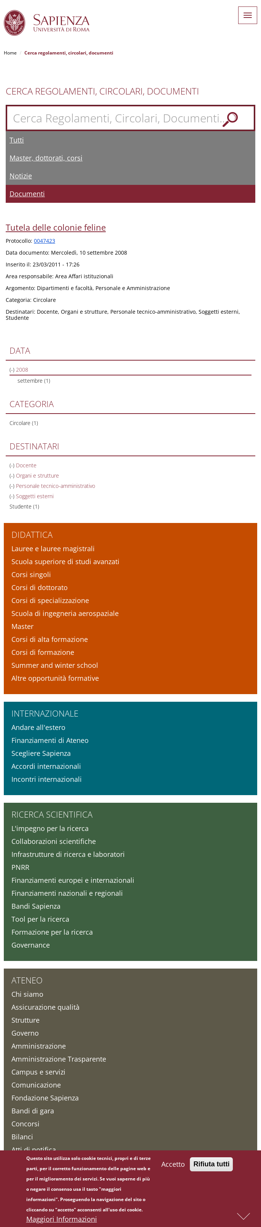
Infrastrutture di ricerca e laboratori (68, 854)
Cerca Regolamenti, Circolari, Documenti (102, 91)
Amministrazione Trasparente (58, 1058)
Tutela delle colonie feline (56, 227)
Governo (25, 1033)
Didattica (32, 534)
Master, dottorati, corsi (46, 157)
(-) (13, 369)
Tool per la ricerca (40, 919)
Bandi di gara (32, 1110)
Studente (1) (24, 506)
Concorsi (25, 1123)
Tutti (17, 139)
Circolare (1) (24, 423)
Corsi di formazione (42, 652)
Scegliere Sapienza (41, 753)
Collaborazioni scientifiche (53, 841)
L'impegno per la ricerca (50, 828)
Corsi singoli (31, 574)
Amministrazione (38, 1046)
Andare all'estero (38, 727)
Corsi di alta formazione (49, 639)
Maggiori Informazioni (61, 1220)
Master (22, 626)
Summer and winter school (54, 665)
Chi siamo (27, 994)
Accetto (173, 1166)
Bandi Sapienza (35, 906)
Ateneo (27, 980)
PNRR (20, 867)
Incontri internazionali (46, 779)
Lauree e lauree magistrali (53, 548)
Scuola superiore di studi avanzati (65, 561)
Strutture (25, 1020)
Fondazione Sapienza (45, 1097)
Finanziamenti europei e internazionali (72, 880)
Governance (30, 945)
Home (10, 53)
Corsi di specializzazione (50, 600)
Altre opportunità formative (55, 678)
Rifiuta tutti (211, 1166)
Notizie (21, 175)
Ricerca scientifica (51, 814)
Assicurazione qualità (45, 1007)
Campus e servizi (38, 1071)
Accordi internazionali (46, 766)
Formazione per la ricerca (52, 932)
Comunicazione (36, 1084)
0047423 (44, 240)
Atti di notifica (33, 1149)
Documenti (27, 193)
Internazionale (44, 713)
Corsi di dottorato (39, 587)
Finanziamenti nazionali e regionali (67, 893)
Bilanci (22, 1136)
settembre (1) (34, 380)
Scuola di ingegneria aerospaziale (65, 613)
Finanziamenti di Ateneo (50, 740)
